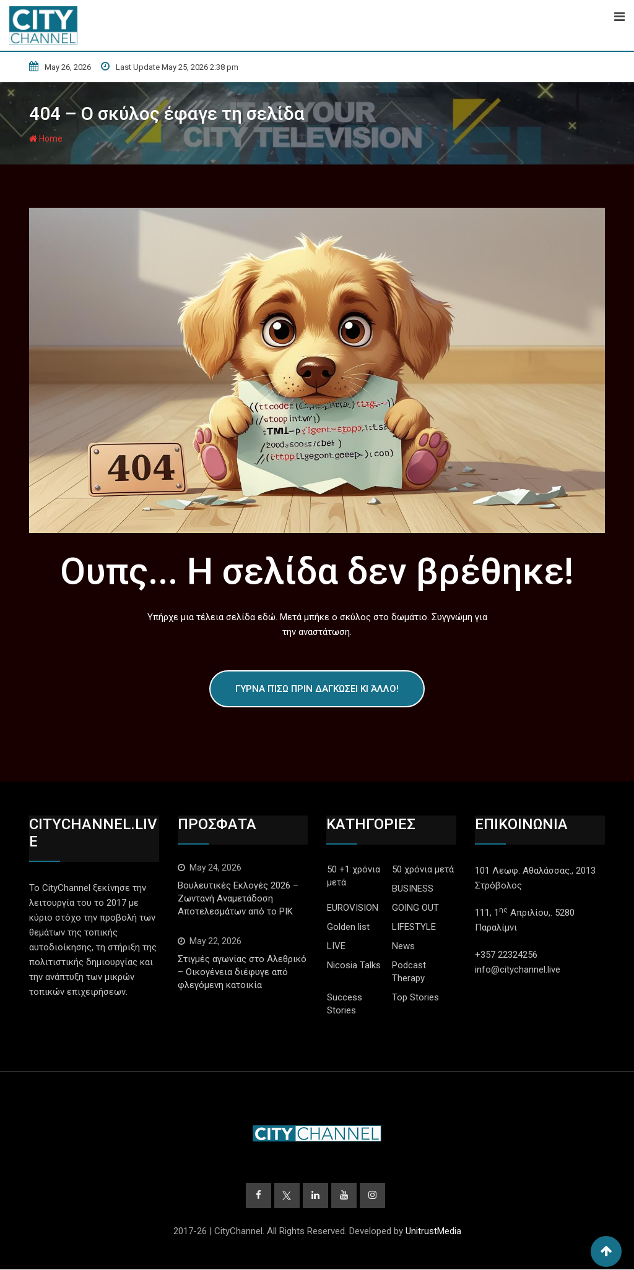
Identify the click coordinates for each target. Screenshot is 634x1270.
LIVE (336, 946)
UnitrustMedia (433, 1231)
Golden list (348, 926)
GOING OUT (415, 907)
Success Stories (344, 1004)
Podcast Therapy (409, 972)
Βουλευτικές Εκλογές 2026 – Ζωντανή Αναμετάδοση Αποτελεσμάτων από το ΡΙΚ (238, 898)
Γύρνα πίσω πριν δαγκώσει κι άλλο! (317, 688)
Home (46, 138)
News (403, 946)
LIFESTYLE (414, 926)
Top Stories (415, 997)
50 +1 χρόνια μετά (353, 876)
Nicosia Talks (354, 965)
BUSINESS (412, 888)
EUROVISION (352, 907)
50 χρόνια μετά (423, 869)
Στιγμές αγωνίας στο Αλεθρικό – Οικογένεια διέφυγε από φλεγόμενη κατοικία (242, 972)
